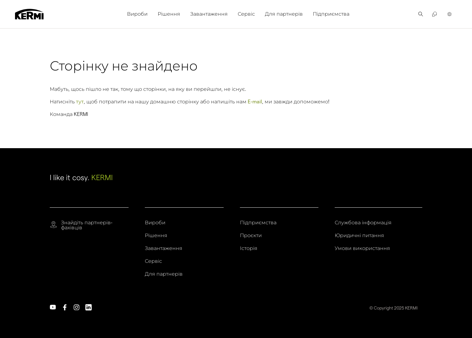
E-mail (255, 101)
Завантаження (209, 14)
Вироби (137, 14)
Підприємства (331, 14)
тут (80, 101)
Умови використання (362, 248)
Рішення (169, 14)
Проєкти (251, 235)
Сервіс (246, 14)
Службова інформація (363, 222)
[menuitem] (140, 14)
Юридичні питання (359, 235)
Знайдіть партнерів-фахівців (86, 225)
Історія (248, 248)
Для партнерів (284, 14)
